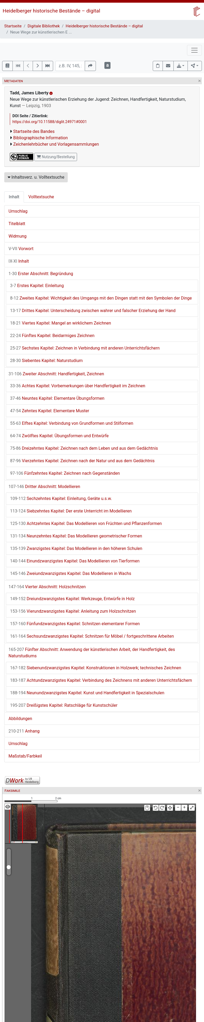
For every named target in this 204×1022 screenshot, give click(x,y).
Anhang (24, 731)
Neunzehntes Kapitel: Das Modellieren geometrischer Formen (76, 536)
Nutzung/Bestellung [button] (56, 157)
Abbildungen (20, 718)
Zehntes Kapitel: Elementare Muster (49, 410)
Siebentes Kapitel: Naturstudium (46, 360)
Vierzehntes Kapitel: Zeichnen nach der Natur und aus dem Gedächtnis (82, 460)
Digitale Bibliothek (44, 26)
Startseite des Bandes (34, 131)
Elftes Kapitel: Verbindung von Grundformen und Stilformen (71, 423)
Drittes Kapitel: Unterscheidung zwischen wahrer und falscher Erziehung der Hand (93, 310)
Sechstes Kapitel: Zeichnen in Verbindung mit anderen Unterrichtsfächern (85, 348)
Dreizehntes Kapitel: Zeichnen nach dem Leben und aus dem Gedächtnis (84, 448)
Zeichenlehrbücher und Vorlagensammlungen (56, 144)
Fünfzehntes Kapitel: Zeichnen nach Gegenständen (65, 473)
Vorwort (20, 248)
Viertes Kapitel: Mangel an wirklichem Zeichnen (60, 323)
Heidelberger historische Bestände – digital (51, 11)
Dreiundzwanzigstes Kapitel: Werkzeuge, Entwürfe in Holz (72, 598)
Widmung (17, 236)
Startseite (13, 26)
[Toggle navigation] (194, 50)
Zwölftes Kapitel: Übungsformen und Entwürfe (59, 435)
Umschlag (17, 211)
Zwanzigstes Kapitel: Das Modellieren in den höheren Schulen (76, 548)
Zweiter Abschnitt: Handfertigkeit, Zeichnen (56, 373)
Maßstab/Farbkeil (25, 756)
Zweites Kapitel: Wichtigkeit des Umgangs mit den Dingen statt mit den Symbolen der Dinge (101, 298)
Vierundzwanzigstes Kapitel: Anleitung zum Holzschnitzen (73, 611)
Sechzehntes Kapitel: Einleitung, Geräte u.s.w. (61, 498)
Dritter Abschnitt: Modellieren (44, 486)
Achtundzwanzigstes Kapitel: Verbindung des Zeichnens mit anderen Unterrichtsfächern (101, 680)
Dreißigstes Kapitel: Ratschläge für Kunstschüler (63, 705)
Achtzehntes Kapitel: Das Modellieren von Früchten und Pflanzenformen (86, 523)
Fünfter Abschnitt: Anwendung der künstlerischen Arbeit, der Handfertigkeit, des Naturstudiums (91, 652)
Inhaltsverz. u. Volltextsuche (36, 177)
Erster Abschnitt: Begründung (40, 273)
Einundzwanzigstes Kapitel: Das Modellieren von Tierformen (74, 560)
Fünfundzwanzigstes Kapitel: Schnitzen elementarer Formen (75, 623)
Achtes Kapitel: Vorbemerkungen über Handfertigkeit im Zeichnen (77, 385)
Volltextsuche (41, 196)
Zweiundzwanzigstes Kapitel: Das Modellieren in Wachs (70, 573)
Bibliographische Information (40, 137)
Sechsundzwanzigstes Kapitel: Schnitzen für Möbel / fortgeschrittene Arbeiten (92, 636)
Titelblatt (16, 223)
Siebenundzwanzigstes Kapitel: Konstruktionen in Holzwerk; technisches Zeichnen (95, 667)
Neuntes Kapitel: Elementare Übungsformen (57, 398)
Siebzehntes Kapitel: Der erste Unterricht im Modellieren (71, 511)
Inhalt (14, 196)
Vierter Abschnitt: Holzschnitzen (47, 586)
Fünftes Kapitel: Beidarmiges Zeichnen (52, 335)
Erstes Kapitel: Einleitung (37, 285)
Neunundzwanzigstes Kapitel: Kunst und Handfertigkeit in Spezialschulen (87, 692)
